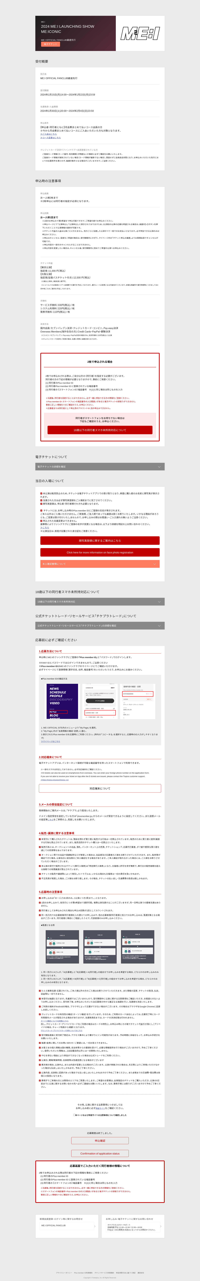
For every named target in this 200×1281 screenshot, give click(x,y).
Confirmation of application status (100, 1176)
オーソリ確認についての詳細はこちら (58, 1044)
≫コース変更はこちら (50, 137)
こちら (51, 843)
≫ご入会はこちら (48, 134)
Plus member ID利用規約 (82, 1273)
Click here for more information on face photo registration (100, 561)
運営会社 (144, 1273)
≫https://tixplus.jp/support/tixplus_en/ (57, 803)
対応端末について (100, 812)
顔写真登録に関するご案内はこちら (100, 543)
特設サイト (100, 1132)
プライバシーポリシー (61, 1273)
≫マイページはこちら (51, 765)
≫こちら (44, 530)
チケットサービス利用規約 (104, 1273)
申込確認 (100, 1165)
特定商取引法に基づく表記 (127, 1273)
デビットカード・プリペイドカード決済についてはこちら (67, 1054)
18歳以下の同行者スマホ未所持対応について (100, 430)
